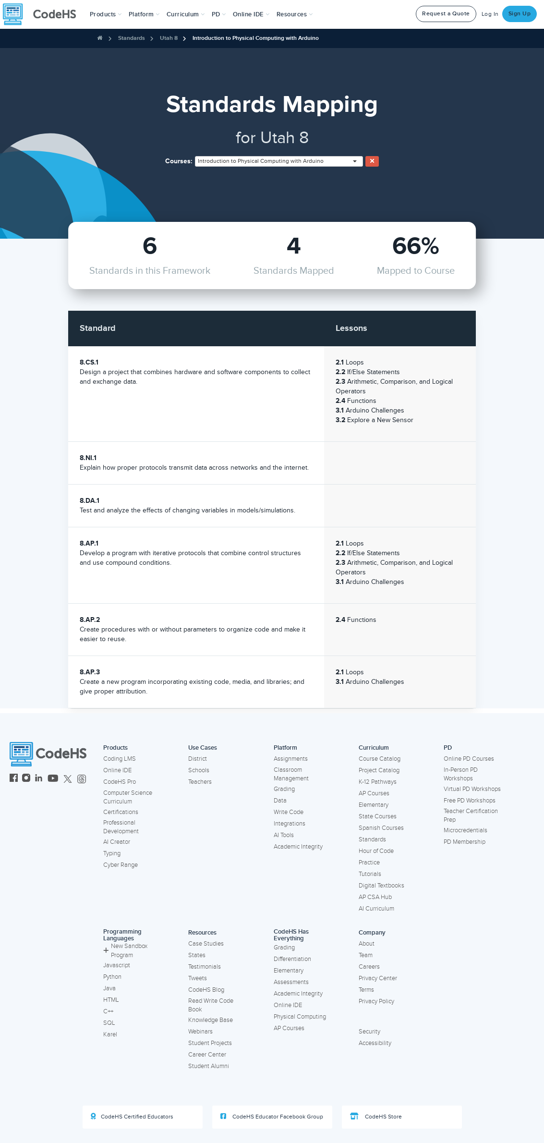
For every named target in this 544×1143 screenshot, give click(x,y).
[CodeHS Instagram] (26, 779)
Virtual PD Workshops (472, 789)
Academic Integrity (298, 847)
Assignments (291, 759)
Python (112, 977)
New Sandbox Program (125, 950)
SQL (109, 1023)
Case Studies (206, 944)
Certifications (120, 812)
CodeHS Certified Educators (132, 1116)
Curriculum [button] (186, 14)
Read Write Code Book (210, 1005)
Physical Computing (300, 1017)
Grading (284, 789)
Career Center (207, 1054)
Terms (366, 990)
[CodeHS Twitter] (68, 779)
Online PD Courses (469, 759)
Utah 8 (169, 38)
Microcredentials (465, 830)
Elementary (373, 805)
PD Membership (464, 842)
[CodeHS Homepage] (43, 14)
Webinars (200, 1031)
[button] (105, 14)
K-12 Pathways (378, 782)
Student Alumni (208, 1066)
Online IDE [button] (251, 14)
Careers (369, 967)
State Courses (378, 816)
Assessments (291, 982)
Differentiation (292, 959)
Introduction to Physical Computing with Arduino (256, 38)
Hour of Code (376, 851)
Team (366, 955)
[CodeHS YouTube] (53, 779)
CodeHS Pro (119, 782)
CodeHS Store (376, 1116)
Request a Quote (446, 13)
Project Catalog (379, 770)
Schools (198, 770)
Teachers (200, 782)
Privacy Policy (376, 1001)
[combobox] (279, 161)
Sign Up (519, 13)
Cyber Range (120, 865)
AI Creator (116, 842)
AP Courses (374, 793)
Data (280, 800)
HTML (111, 1000)
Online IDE (117, 770)
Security (369, 1031)
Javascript (116, 965)
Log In (490, 14)
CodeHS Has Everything (291, 935)
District (197, 759)
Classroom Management (291, 774)
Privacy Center (378, 978)
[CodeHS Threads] (81, 779)
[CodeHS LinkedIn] (39, 779)
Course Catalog (379, 759)
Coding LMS (119, 759)
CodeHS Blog (206, 990)
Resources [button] (295, 14)
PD (448, 747)
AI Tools (284, 835)
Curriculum (374, 747)
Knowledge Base (210, 1020)
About (367, 944)
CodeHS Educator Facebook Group (271, 1116)
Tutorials (370, 874)
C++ (108, 1011)
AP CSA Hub (375, 897)
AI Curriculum (376, 908)
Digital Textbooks (381, 885)
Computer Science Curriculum (127, 797)
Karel (110, 1034)
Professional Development (121, 827)
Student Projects (210, 1043)
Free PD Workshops (470, 800)
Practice (369, 862)
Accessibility (375, 1043)
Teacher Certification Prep (471, 815)
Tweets (197, 978)
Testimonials (204, 967)
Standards (131, 38)
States (197, 955)
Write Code (288, 812)
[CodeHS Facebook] (14, 779)
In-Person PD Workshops (461, 774)
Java (109, 988)
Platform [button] (144, 14)
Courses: (179, 161)
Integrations (289, 823)
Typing (112, 853)
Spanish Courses (381, 828)
